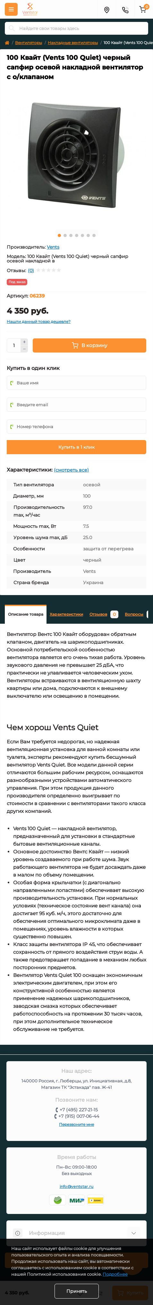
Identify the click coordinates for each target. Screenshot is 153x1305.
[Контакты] (125, 9)
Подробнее (115, 1274)
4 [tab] (76, 235)
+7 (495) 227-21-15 (79, 1110)
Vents (53, 247)
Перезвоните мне (76, 1124)
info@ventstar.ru (77, 1186)
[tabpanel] (76, 155)
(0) (31, 270)
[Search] (12, 28)
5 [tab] (82, 235)
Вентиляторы (28, 42)
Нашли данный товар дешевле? (39, 321)
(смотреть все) (71, 470)
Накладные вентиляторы (73, 42)
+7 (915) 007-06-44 (78, 1116)
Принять (76, 1291)
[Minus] (24, 349)
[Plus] (24, 341)
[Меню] (11, 9)
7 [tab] (94, 235)
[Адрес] (106, 9)
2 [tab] (65, 235)
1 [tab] (59, 235)
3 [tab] (70, 235)
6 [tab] (88, 235)
